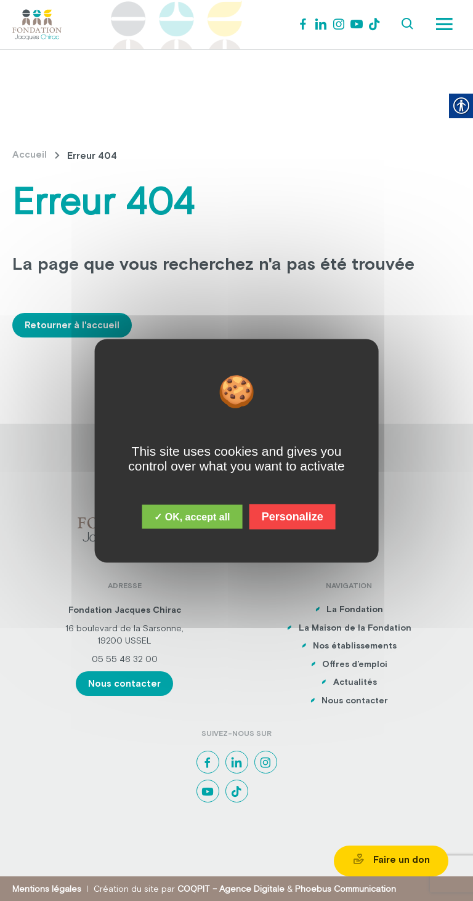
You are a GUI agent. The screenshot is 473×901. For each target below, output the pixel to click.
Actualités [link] (355, 682)
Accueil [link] (29, 154)
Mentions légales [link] (46, 889)
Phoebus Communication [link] (345, 889)
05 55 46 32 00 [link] (125, 659)
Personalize (292, 516)
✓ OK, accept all (192, 516)
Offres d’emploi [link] (354, 664)
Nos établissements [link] (355, 645)
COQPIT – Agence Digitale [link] (231, 889)
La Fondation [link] (354, 609)
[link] (37, 23)
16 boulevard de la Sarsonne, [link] (124, 628)
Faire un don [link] (391, 859)
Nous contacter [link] (124, 683)
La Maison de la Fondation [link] (355, 627)
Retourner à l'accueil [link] (72, 325)
